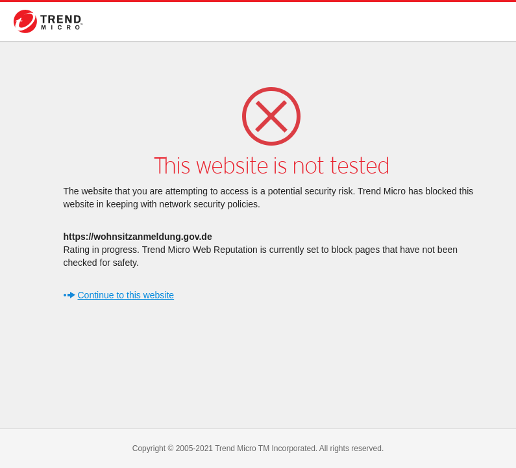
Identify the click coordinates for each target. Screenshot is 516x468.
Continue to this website (126, 295)
